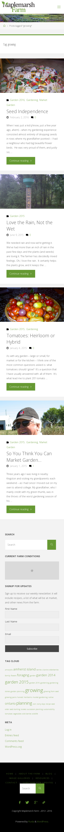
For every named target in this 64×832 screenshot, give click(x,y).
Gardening (32, 100)
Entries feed (12, 735)
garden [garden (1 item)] (33, 675)
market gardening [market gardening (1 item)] (40, 697)
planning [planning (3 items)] (24, 703)
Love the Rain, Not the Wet (29, 225)
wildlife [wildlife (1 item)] (35, 714)
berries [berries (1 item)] (39, 670)
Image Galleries (19, 778)
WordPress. (43, 821)
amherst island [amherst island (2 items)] (24, 669)
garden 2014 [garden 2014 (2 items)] (45, 675)
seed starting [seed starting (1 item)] (15, 709)
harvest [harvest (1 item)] (20, 697)
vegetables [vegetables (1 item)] (17, 714)
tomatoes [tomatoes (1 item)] (8, 714)
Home (9, 773)
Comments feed (14, 741)
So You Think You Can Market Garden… (29, 456)
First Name (11, 608)
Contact (11, 782)
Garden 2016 (17, 100)
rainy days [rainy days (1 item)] (41, 704)
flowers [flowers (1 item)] (13, 675)
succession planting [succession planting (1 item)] (35, 709)
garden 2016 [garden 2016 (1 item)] (34, 683)
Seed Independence (27, 111)
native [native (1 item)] (50, 697)
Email (8, 634)
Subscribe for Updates (38, 782)
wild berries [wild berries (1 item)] (26, 714)
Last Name (11, 621)
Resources (42, 778)
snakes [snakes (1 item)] (23, 709)
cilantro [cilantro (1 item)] (45, 670)
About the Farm (29, 773)
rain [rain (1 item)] (34, 704)
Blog (49, 773)
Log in (8, 729)
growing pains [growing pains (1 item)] (11, 697)
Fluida (31, 821)
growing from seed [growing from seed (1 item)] (51, 691)
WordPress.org (13, 746)
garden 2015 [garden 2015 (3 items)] (17, 682)
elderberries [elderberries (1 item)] (54, 670)
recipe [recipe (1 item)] (48, 704)
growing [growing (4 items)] (34, 690)
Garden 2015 (17, 216)
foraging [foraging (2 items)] (23, 675)
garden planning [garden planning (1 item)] (18, 691)
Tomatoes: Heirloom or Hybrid (30, 338)
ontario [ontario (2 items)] (10, 703)
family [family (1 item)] (7, 675)
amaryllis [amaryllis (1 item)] (9, 670)
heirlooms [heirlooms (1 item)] (28, 697)
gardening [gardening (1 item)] (44, 683)
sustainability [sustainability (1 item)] (49, 709)
